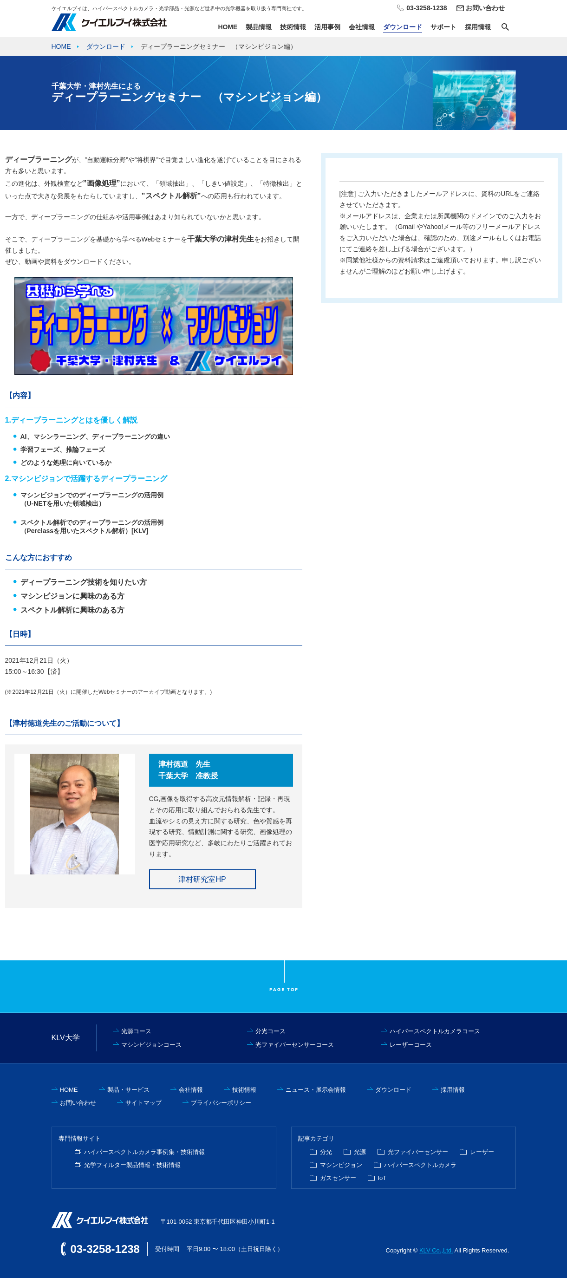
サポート (443, 27)
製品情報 (259, 27)
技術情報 (293, 27)
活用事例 (327, 27)
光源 (360, 1152)
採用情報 (478, 27)
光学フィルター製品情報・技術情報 (132, 1165)
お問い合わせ (485, 8)
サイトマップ (143, 1102)
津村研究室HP (202, 879)
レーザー (482, 1152)
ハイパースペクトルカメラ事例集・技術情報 (144, 1152)
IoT (382, 1178)
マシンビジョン (341, 1165)
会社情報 (362, 27)
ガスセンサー (338, 1178)
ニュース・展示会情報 (316, 1089)
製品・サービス (128, 1089)
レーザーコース (411, 1044)
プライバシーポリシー (221, 1102)
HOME (227, 27)
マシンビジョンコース (151, 1044)
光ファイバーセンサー (418, 1152)
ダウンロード (402, 27)
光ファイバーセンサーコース (294, 1044)
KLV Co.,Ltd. (436, 1250)
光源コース (136, 1031)
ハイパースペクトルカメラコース (435, 1031)
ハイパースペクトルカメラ (420, 1165)
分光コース (270, 1031)
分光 (326, 1152)
